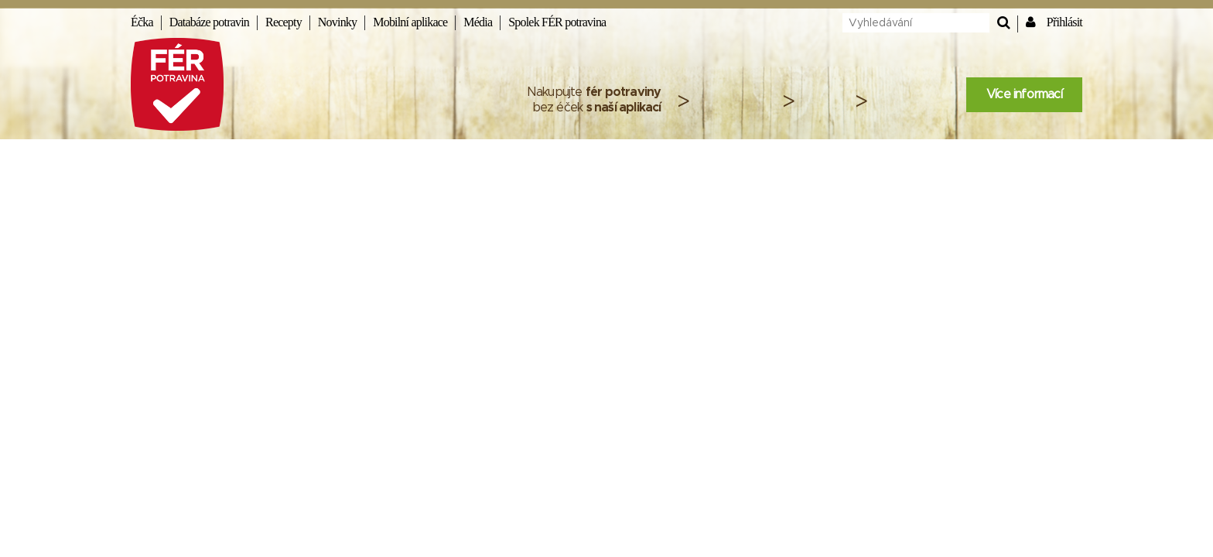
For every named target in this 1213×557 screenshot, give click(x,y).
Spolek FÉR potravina (557, 22)
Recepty (283, 22)
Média (477, 22)
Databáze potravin (209, 22)
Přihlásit (1064, 22)
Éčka (142, 22)
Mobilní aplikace (410, 22)
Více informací (1024, 94)
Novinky (337, 22)
